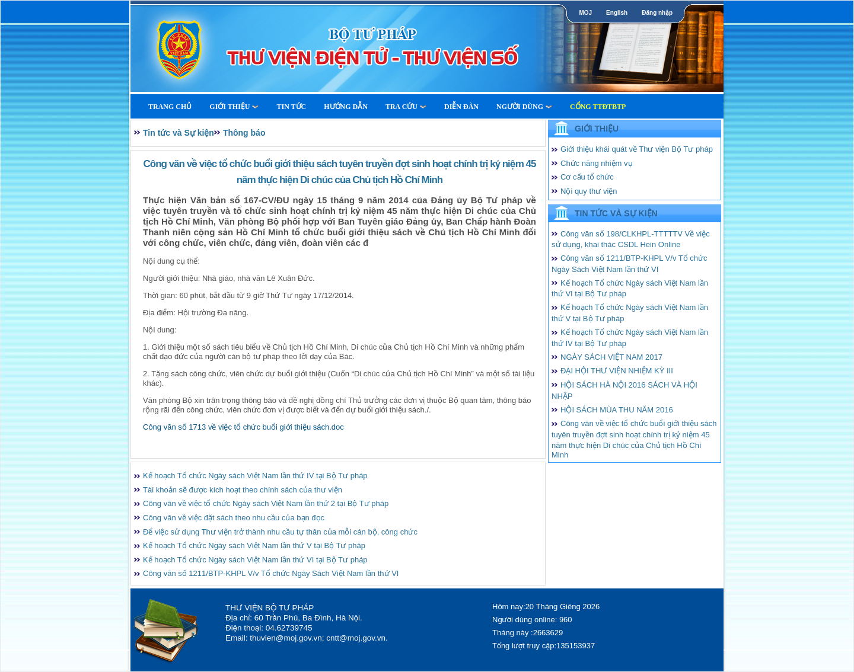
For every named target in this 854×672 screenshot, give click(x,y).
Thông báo (244, 132)
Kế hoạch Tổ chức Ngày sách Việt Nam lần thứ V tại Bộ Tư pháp (254, 545)
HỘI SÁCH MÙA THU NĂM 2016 (616, 409)
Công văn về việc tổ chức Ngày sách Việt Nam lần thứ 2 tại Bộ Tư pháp (265, 503)
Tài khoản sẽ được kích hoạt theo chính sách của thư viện (242, 489)
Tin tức (291, 107)
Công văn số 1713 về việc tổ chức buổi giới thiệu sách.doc (243, 427)
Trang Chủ (170, 107)
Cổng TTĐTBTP (598, 107)
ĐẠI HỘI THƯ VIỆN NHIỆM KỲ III (616, 370)
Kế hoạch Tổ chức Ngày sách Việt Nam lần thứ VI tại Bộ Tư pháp (255, 559)
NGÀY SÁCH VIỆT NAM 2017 (611, 357)
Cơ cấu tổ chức (587, 176)
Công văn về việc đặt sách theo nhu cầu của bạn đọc (233, 517)
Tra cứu (405, 107)
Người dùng (524, 107)
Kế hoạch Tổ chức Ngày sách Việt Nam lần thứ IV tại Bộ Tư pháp (255, 475)
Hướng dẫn (346, 107)
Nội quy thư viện (588, 191)
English (616, 12)
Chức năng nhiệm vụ (596, 163)
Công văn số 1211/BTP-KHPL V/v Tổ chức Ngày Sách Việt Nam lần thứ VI (271, 573)
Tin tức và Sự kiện (178, 132)
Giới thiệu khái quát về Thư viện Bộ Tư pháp (636, 149)
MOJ (585, 12)
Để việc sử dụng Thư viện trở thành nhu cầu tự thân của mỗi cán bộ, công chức (280, 531)
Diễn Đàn (461, 107)
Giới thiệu (234, 107)
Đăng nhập (657, 12)
